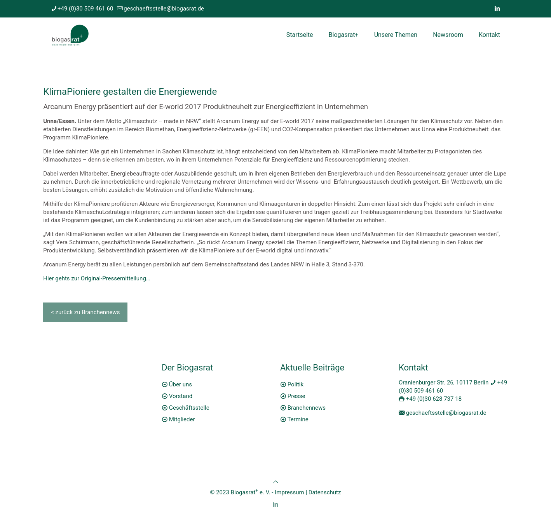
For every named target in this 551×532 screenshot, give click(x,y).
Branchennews (307, 407)
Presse (296, 396)
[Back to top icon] (276, 481)
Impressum (289, 492)
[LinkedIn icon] (497, 8)
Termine (297, 419)
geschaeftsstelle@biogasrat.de (446, 412)
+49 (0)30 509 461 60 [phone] (85, 8)
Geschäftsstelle (189, 407)
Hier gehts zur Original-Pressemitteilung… (96, 278)
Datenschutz (325, 492)
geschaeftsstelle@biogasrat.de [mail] (164, 8)
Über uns (180, 384)
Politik (295, 384)
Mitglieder (182, 419)
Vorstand (180, 396)
